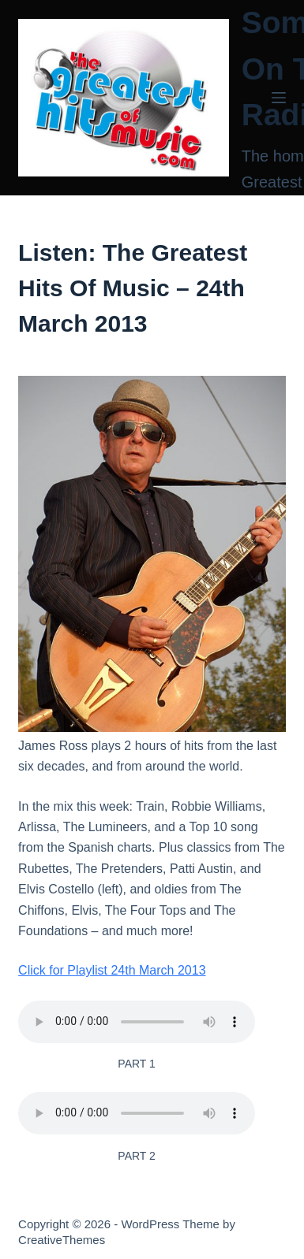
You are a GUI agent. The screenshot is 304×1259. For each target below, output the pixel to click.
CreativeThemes (61, 1239)
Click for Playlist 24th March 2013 (111, 970)
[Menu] (279, 98)
